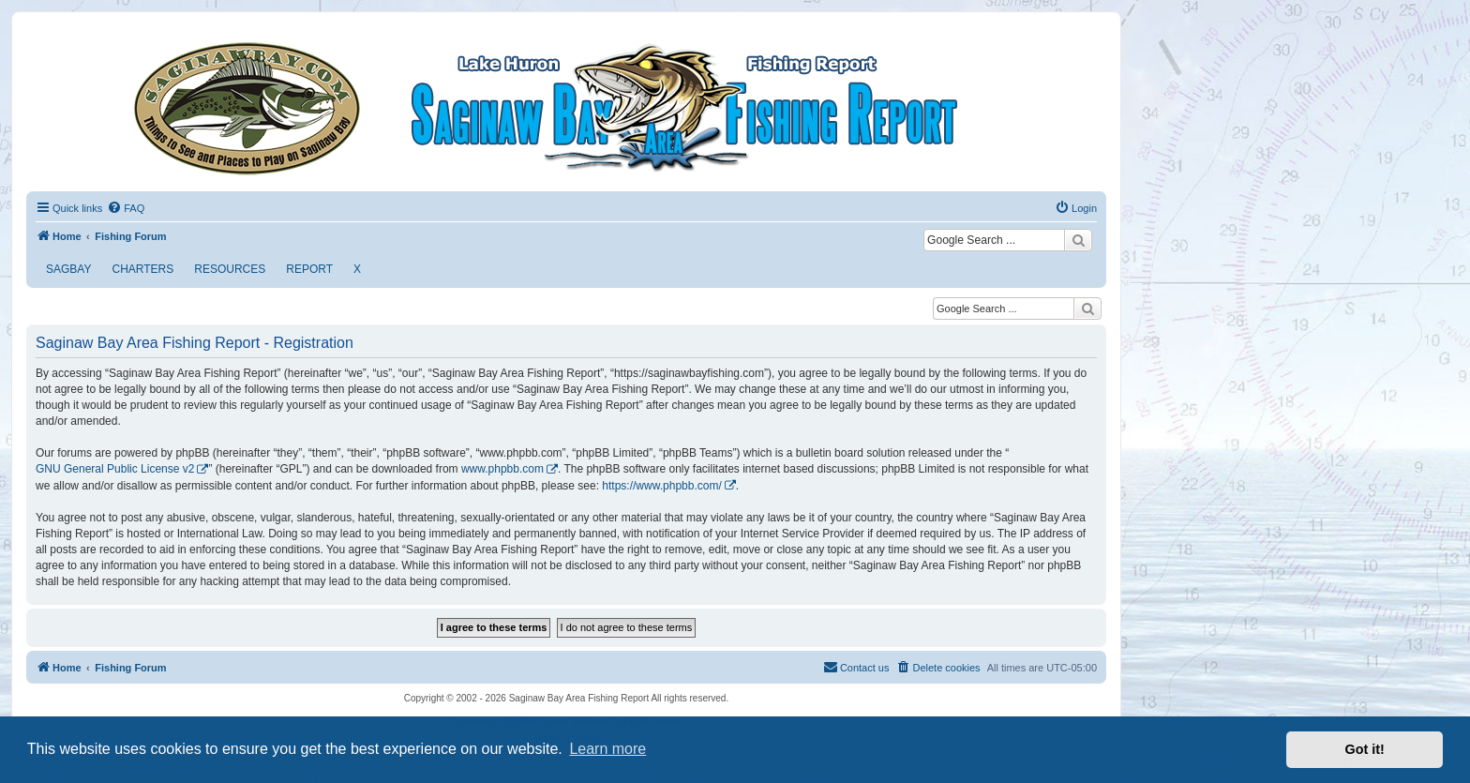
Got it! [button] (1365, 749)
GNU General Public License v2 (115, 468)
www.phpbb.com (502, 468)
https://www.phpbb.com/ (661, 485)
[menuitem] (125, 208)
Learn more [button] (607, 749)
